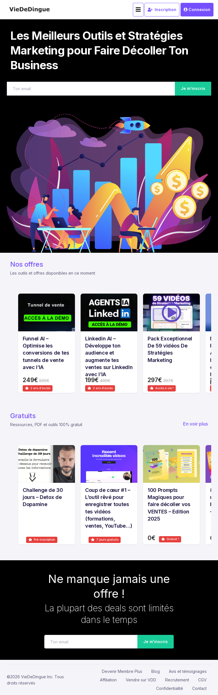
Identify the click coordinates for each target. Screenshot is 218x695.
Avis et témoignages (188, 671)
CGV (202, 679)
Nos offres (26, 264)
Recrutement (177, 679)
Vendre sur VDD (141, 679)
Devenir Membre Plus (122, 671)
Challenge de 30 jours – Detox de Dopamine (43, 497)
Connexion (197, 9)
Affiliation (108, 679)
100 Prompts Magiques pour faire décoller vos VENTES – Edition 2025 (169, 504)
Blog (155, 671)
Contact (199, 688)
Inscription (162, 9)
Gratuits (22, 416)
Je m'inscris (154, 642)
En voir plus (195, 424)
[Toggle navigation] (138, 9)
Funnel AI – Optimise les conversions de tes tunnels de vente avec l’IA (46, 353)
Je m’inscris (193, 88)
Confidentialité (169, 688)
